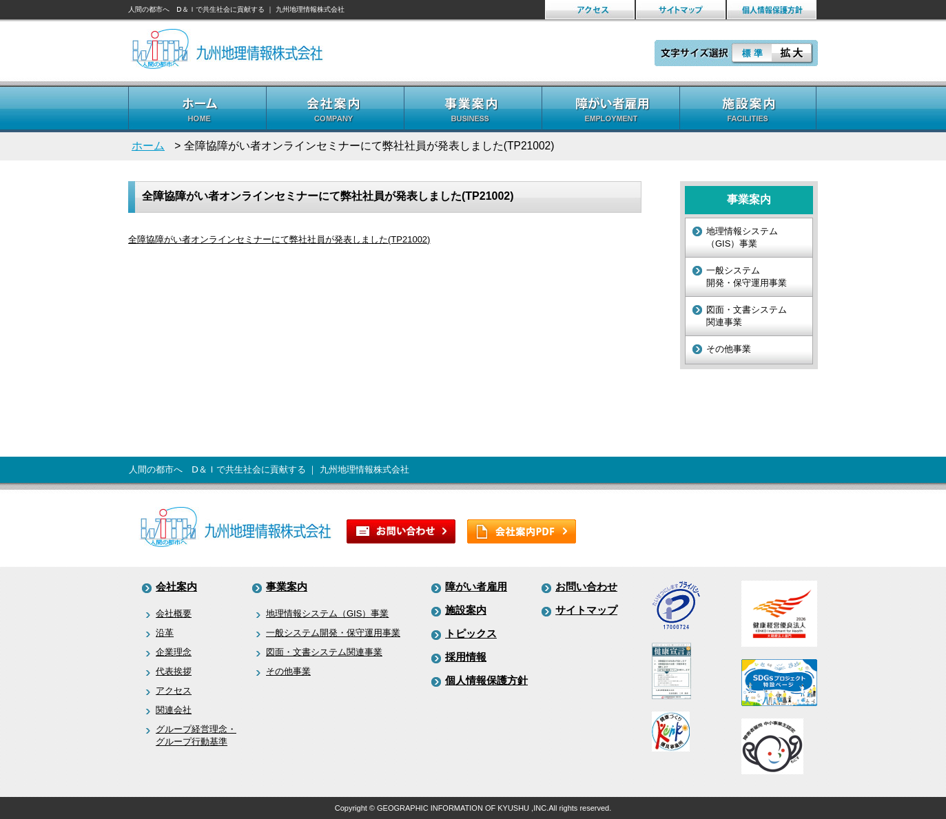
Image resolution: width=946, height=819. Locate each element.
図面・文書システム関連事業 (324, 652)
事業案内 (286, 586)
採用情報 (465, 657)
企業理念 (174, 652)
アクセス (174, 690)
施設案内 (465, 610)
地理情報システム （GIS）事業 (742, 237)
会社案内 (176, 586)
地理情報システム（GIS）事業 (327, 613)
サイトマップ (586, 610)
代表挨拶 (174, 671)
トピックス (471, 633)
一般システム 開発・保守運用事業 (746, 276)
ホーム (148, 146)
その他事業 (728, 349)
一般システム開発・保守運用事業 (333, 633)
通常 (751, 53)
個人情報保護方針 (486, 680)
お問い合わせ (586, 586)
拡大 (792, 53)
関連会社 (174, 710)
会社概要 (174, 613)
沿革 (165, 633)
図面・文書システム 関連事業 (746, 315)
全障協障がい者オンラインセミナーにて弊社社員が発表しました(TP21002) (279, 239)
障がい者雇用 (476, 586)
